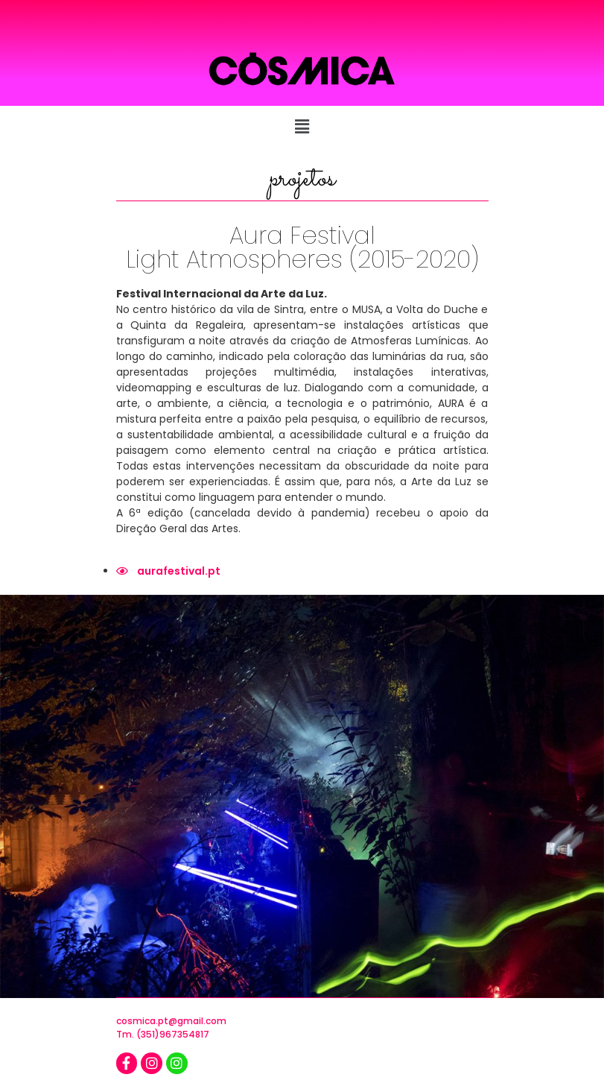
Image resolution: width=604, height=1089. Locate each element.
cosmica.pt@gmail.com (171, 1020)
